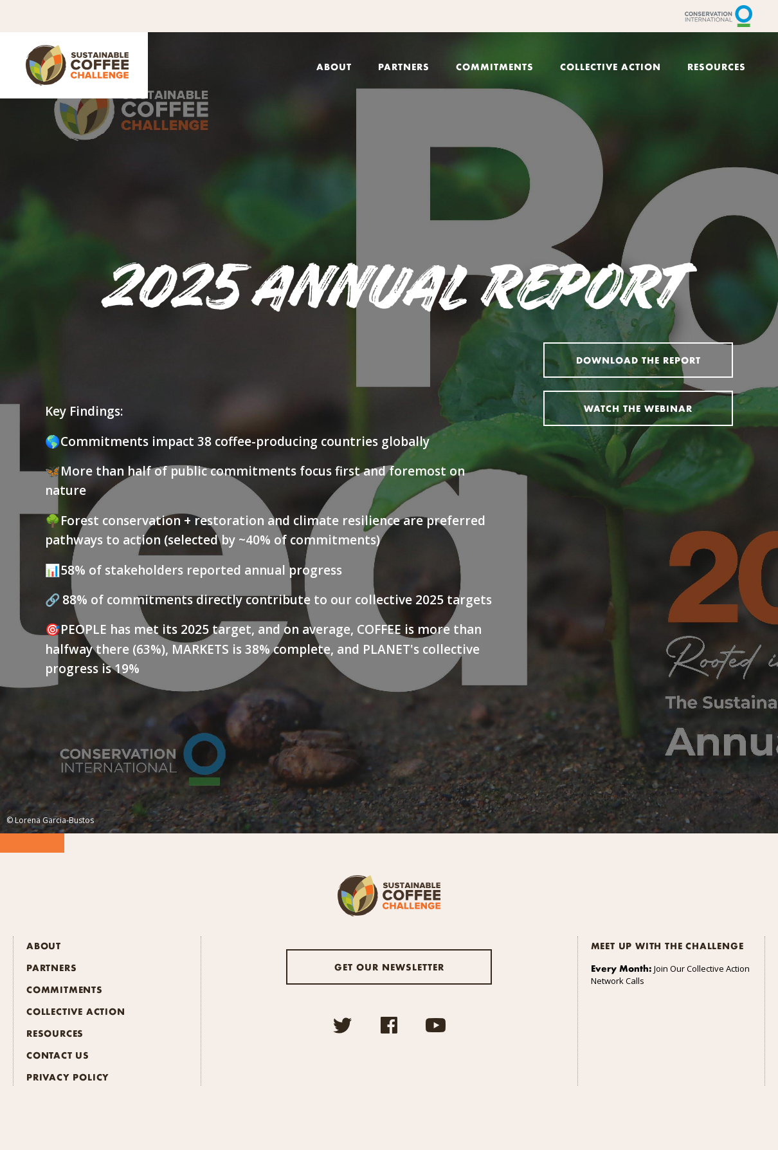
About (334, 66)
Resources (716, 66)
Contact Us (57, 1055)
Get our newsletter (389, 966)
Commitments (495, 66)
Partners (404, 66)
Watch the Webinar (638, 408)
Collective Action (610, 66)
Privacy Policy (67, 1076)
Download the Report (638, 360)
